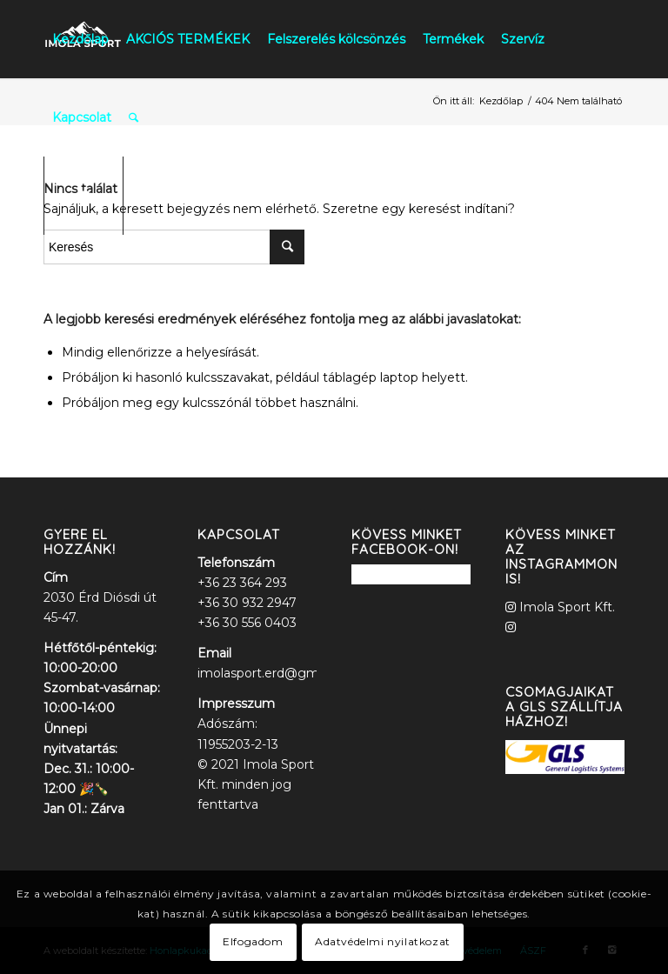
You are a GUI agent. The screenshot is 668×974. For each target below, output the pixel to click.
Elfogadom (253, 941)
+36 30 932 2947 (247, 602)
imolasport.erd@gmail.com (279, 673)
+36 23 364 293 (242, 582)
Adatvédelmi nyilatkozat (383, 941)
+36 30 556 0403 (247, 622)
